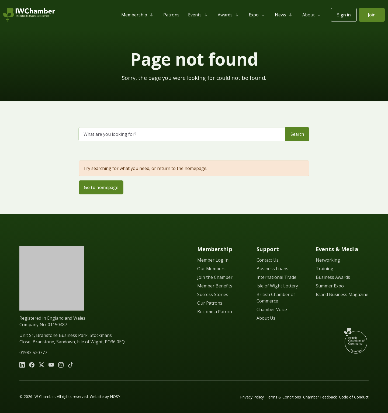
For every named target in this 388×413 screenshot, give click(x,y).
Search (297, 134)
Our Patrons (209, 303)
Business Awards (333, 277)
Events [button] (198, 15)
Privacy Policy (252, 397)
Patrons (171, 15)
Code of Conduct (354, 397)
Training (324, 269)
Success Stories (212, 294)
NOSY (115, 396)
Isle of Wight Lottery (277, 286)
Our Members (211, 269)
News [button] (284, 15)
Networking (328, 260)
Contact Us (268, 260)
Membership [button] (138, 15)
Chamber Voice (272, 309)
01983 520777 (33, 352)
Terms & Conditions (283, 397)
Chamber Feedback (320, 397)
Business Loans (272, 269)
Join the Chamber (215, 277)
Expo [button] (257, 15)
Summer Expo (330, 286)
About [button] (312, 15)
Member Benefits (214, 286)
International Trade (276, 277)
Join (372, 15)
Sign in (344, 15)
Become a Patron (214, 312)
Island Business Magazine (342, 294)
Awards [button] (229, 15)
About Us (266, 318)
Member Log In (212, 260)
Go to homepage (101, 187)
